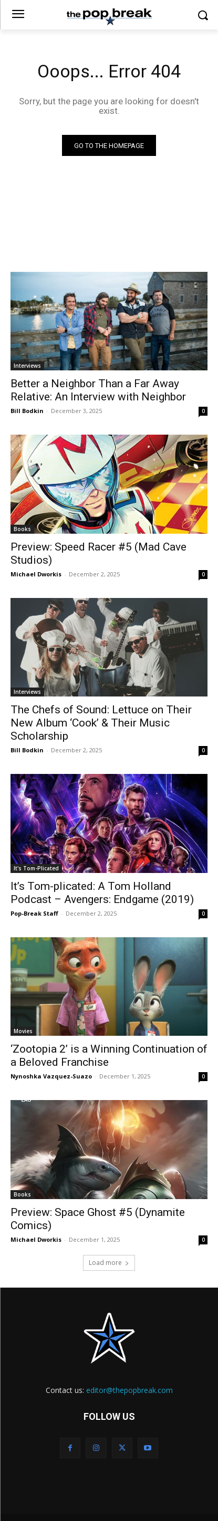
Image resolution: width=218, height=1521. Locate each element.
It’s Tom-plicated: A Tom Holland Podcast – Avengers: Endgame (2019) (102, 893)
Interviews (27, 365)
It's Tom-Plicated (36, 868)
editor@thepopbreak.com (129, 1390)
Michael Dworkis (36, 574)
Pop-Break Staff (34, 913)
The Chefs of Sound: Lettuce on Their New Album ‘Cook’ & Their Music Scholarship (101, 722)
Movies (23, 1031)
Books (22, 529)
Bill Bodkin (27, 411)
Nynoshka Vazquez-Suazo (51, 1076)
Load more (109, 1262)
